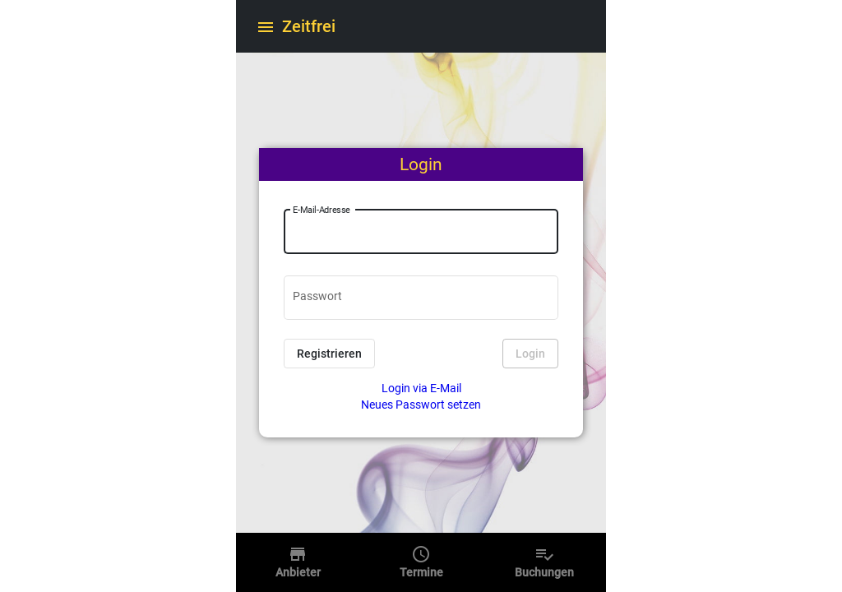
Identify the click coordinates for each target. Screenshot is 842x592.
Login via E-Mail (421, 388)
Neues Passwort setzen (421, 404)
